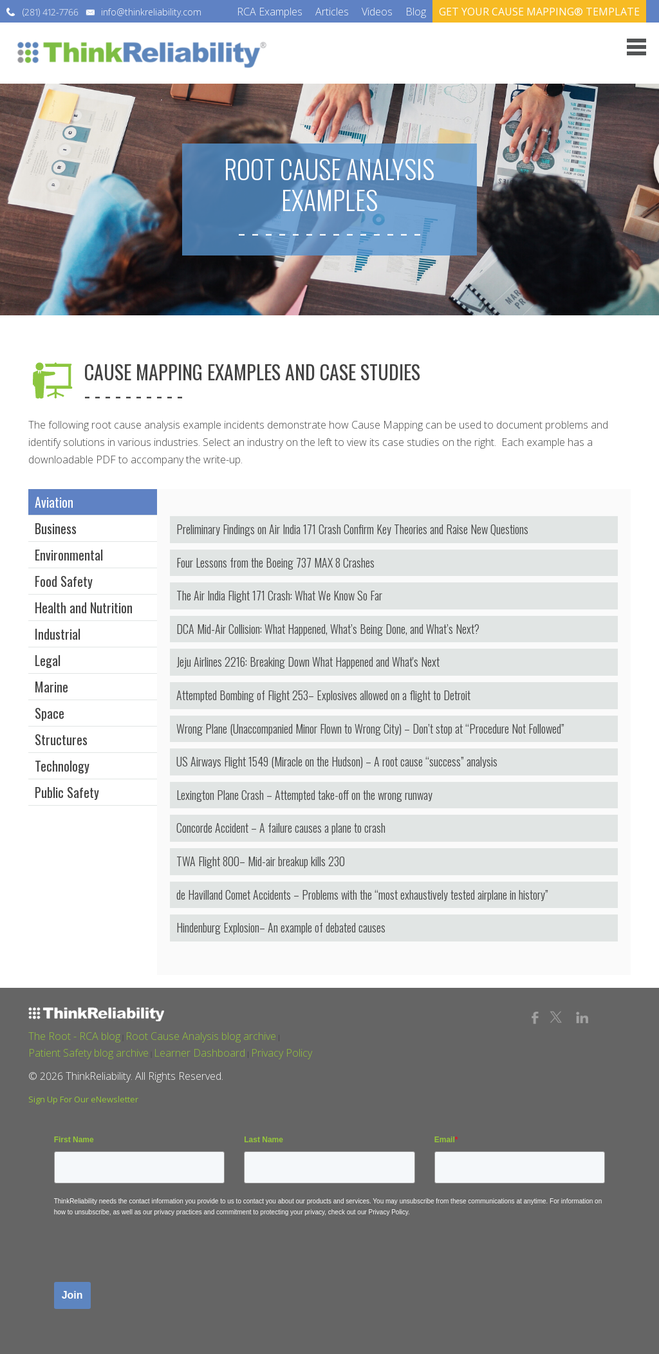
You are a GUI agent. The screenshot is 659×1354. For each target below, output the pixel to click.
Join (72, 1295)
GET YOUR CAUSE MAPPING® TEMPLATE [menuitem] (539, 12)
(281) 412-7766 (51, 12)
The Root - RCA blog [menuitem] (74, 1036)
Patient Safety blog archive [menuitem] (88, 1053)
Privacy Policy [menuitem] (281, 1053)
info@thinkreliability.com (151, 12)
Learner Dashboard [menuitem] (199, 1053)
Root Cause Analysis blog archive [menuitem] (200, 1036)
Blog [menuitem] (415, 12)
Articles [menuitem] (332, 12)
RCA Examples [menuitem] (269, 12)
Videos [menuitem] (377, 12)
